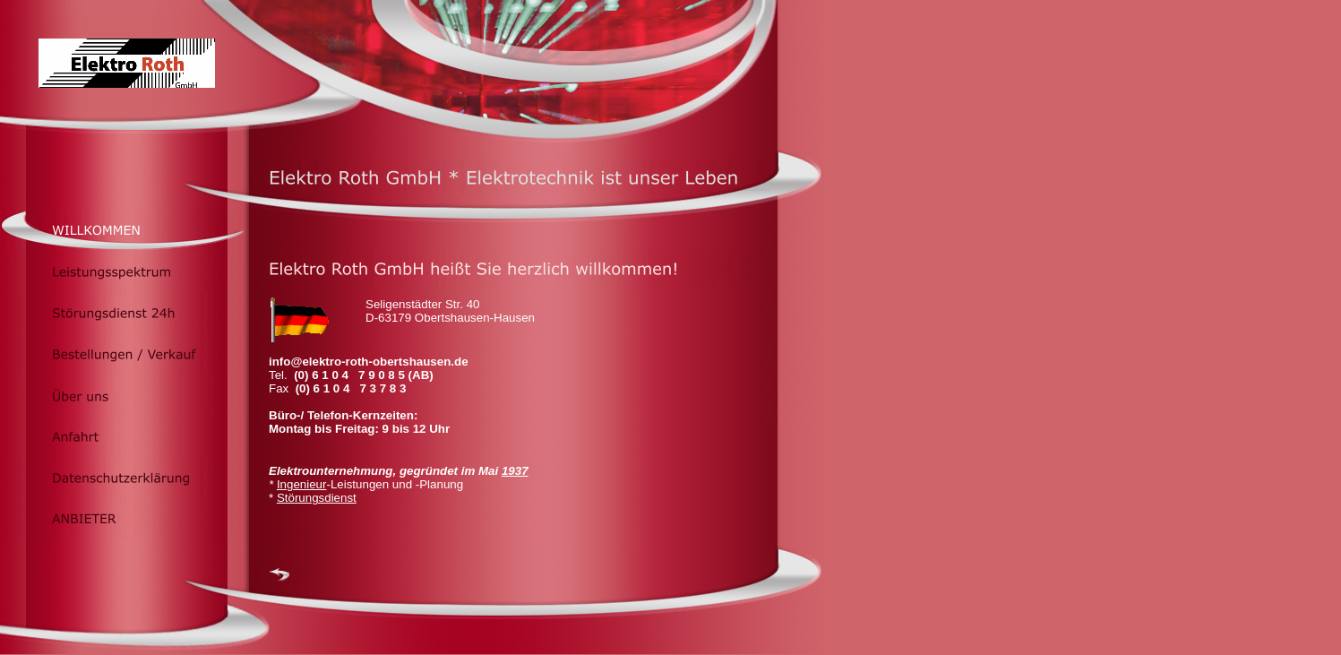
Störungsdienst (317, 497)
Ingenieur (302, 484)
